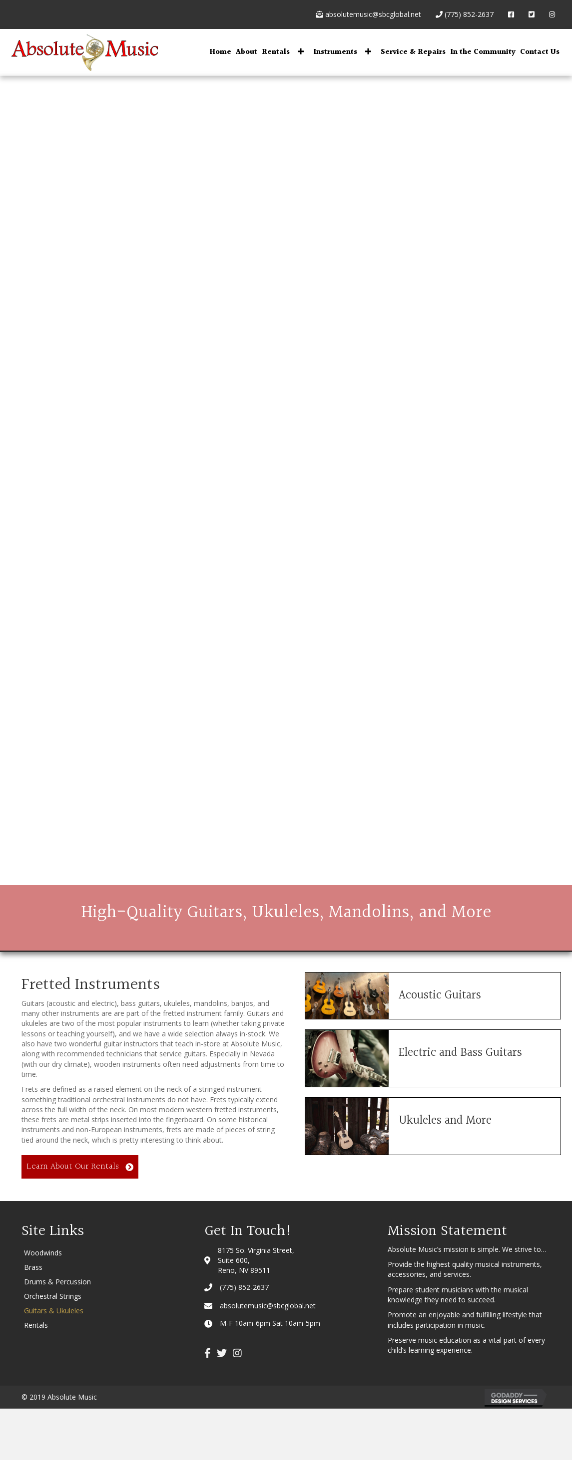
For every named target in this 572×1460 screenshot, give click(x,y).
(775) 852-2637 (465, 14)
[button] (301, 51)
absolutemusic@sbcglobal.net (368, 14)
